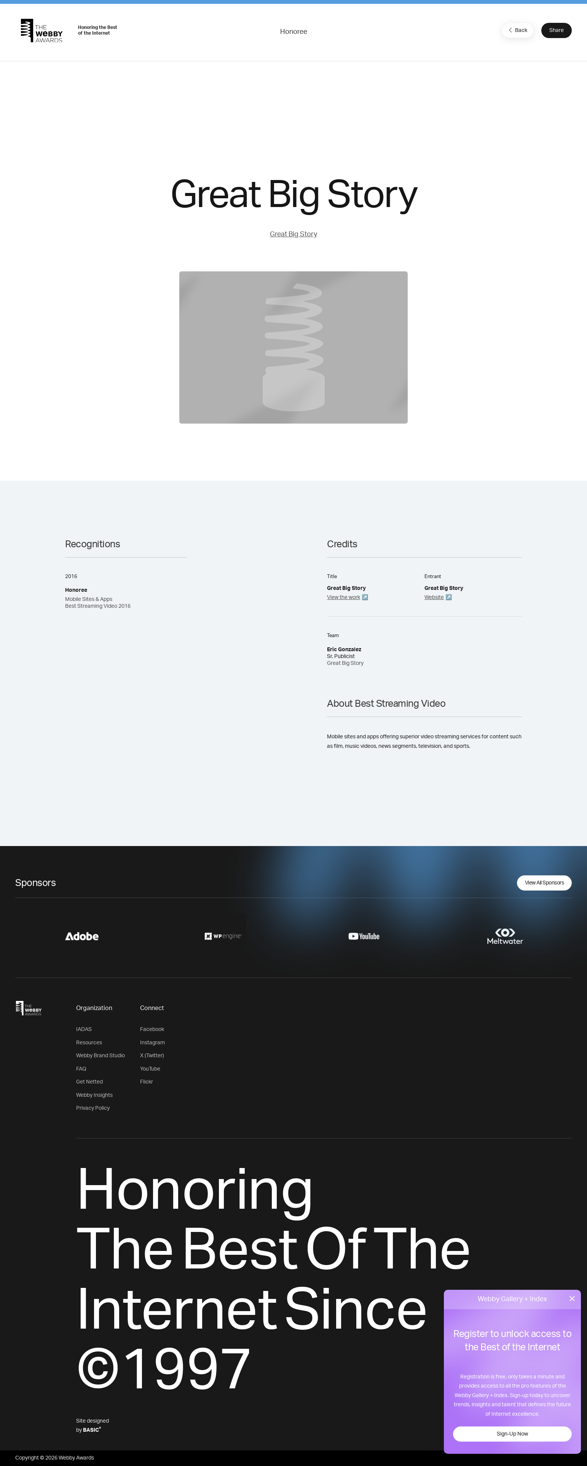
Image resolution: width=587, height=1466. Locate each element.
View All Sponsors (544, 883)
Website (434, 597)
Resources (89, 1042)
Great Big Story (293, 234)
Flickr (146, 1082)
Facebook (152, 1029)
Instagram (152, 1042)
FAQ (81, 1069)
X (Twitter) (152, 1055)
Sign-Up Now (512, 1434)
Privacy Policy (93, 1108)
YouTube (150, 1069)
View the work (343, 597)
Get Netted (89, 1082)
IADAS (84, 1029)
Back (517, 30)
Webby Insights (94, 1095)
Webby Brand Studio (100, 1055)
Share (556, 30)
